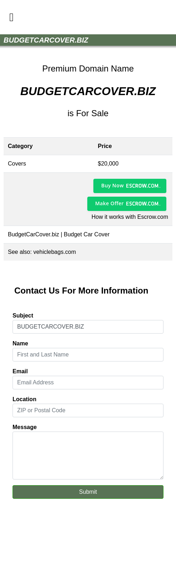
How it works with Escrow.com (130, 217)
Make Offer (109, 203)
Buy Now (112, 185)
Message (25, 427)
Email (20, 371)
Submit (88, 492)
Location (24, 399)
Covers (17, 164)
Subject (23, 315)
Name (20, 343)
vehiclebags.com (54, 252)
